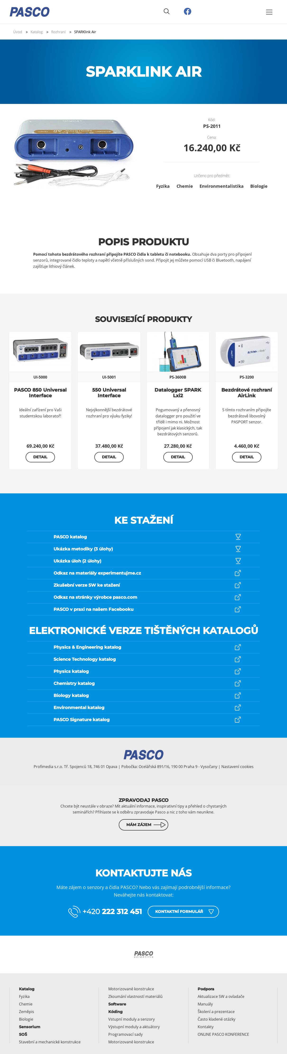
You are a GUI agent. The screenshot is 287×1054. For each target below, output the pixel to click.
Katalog (26, 989)
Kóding (115, 1011)
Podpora (206, 989)
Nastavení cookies (237, 766)
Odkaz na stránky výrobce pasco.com (95, 597)
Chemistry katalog (74, 683)
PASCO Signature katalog (82, 719)
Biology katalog (71, 695)
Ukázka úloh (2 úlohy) (77, 561)
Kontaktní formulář (179, 911)
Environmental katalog (79, 707)
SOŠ (23, 1034)
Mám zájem (138, 824)
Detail (40, 457)
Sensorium (29, 1027)
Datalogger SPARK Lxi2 (178, 392)
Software (117, 1004)
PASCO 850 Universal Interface (40, 392)
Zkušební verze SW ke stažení (87, 585)
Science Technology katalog (85, 659)
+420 (112, 911)
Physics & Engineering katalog (87, 647)
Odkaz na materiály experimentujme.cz (97, 573)
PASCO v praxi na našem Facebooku (93, 609)
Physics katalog (71, 671)
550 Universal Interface (109, 392)
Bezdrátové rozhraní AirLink (246, 392)
